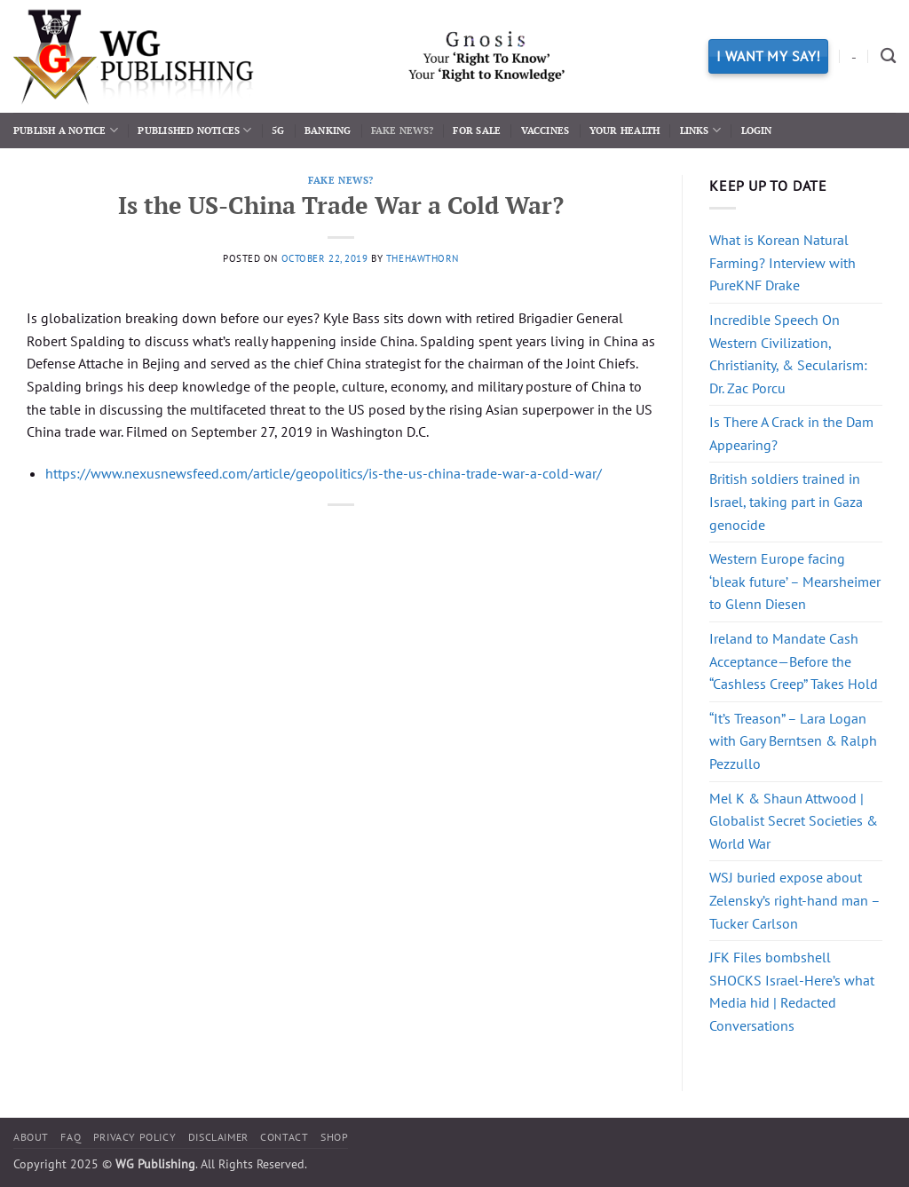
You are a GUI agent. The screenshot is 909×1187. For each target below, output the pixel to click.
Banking (328, 130)
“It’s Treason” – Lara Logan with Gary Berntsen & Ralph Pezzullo (793, 740)
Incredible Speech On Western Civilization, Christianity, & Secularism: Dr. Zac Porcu (788, 354)
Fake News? (402, 130)
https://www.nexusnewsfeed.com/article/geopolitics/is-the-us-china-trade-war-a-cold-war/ (323, 473)
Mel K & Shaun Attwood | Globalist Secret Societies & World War (793, 820)
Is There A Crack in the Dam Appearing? (791, 433)
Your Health (624, 130)
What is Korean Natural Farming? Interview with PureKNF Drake (782, 262)
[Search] (888, 56)
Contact (284, 1136)
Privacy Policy (135, 1136)
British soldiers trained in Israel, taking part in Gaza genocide (786, 501)
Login (756, 130)
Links (701, 130)
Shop (334, 1136)
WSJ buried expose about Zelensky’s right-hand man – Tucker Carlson (794, 899)
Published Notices (194, 130)
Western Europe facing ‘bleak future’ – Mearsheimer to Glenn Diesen (795, 581)
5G (278, 130)
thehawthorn (422, 258)
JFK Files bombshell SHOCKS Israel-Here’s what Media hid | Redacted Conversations (791, 991)
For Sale (477, 130)
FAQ (70, 1136)
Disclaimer (218, 1136)
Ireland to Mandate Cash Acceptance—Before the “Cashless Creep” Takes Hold (793, 660)
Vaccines (545, 130)
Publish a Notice (65, 130)
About (31, 1136)
